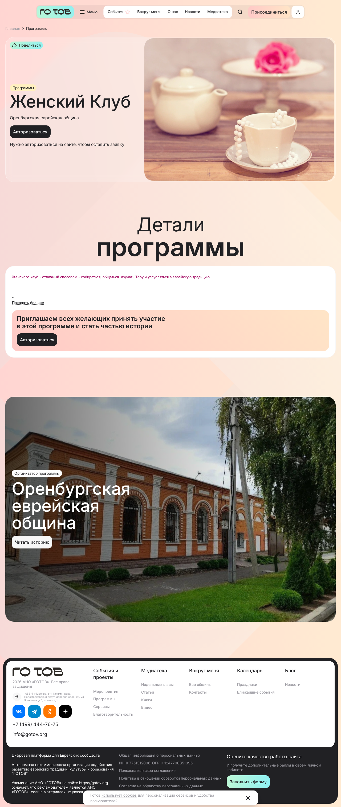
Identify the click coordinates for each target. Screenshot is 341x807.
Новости (292, 684)
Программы (104, 699)
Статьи (147, 692)
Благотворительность (113, 714)
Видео (146, 707)
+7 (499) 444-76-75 (35, 724)
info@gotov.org (30, 734)
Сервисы (101, 706)
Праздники (247, 684)
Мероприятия (105, 691)
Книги (146, 700)
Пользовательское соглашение (147, 770)
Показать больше (28, 303)
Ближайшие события (256, 692)
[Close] (248, 798)
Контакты (197, 692)
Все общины (200, 684)
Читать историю (32, 542)
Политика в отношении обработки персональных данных (170, 778)
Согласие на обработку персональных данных (161, 786)
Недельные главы (157, 684)
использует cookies (119, 795)
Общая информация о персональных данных (159, 755)
